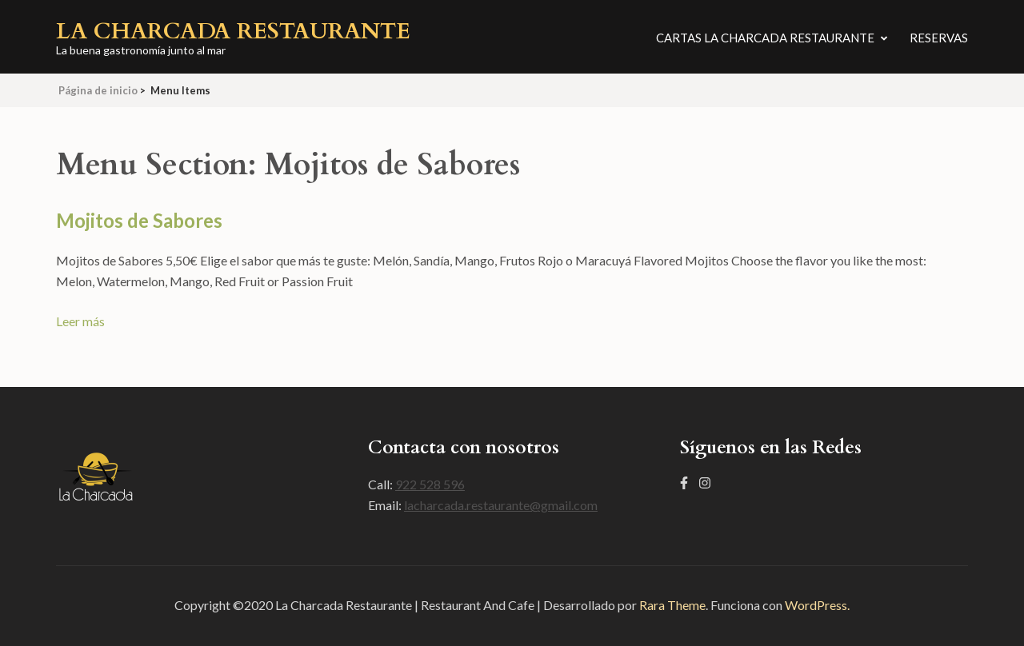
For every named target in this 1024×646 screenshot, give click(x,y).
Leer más (80, 321)
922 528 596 (430, 484)
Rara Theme (672, 604)
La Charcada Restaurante (233, 31)
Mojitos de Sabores (139, 220)
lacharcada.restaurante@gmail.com (501, 504)
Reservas (939, 37)
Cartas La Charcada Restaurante (765, 37)
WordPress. (817, 604)
